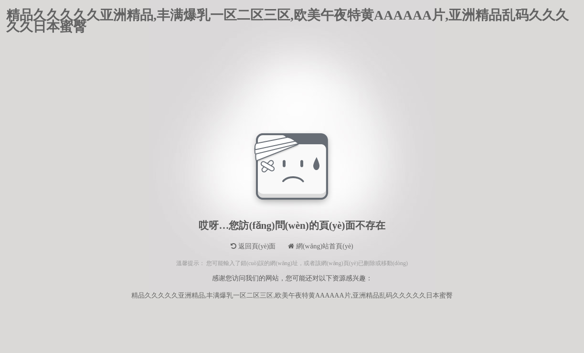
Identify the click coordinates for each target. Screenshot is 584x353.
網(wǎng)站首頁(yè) (320, 246)
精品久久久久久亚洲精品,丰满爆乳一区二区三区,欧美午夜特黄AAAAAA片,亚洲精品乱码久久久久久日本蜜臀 (287, 15)
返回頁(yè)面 (253, 246)
